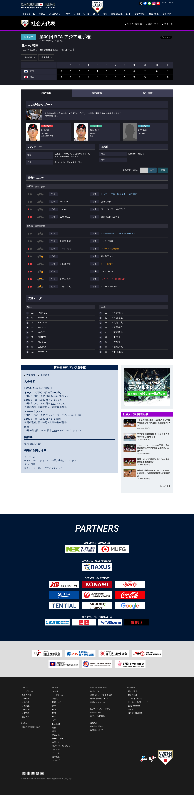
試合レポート (57, 735)
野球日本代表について (99, 699)
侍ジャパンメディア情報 (100, 709)
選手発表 (56, 757)
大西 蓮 (117, 342)
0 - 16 (54, 399)
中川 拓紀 (66, 248)
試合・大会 (153, 24)
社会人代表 (43, 23)
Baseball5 (56, 724)
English (170, 2)
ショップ (56, 760)
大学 (54, 706)
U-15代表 (26, 709)
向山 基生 (66, 279)
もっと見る (165, 486)
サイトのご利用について (138, 702)
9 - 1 (53, 403)
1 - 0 (54, 430)
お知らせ (56, 749)
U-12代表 (26, 713)
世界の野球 (132, 695)
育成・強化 (132, 691)
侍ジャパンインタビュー (62, 746)
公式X (130, 709)
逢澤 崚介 (118, 327)
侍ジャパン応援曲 (97, 716)
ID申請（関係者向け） (137, 713)
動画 (54, 731)
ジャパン (56, 691)
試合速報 (46, 93)
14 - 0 (54, 396)
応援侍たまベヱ (96, 712)
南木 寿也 (118, 347)
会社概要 (93, 723)
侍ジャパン (94, 691)
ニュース (56, 753)
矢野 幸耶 (66, 264)
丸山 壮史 (66, 286)
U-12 (54, 717)
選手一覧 (168, 24)
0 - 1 (73, 415)
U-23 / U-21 (26, 699)
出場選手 (45, 57)
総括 (54, 728)
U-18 (54, 709)
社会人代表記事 (134, 24)
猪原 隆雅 (118, 332)
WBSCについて (96, 730)
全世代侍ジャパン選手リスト (102, 695)
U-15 (54, 713)
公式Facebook (134, 706)
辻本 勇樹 (66, 241)
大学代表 (25, 702)
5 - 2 (53, 418)
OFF (152, 170)
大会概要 (28, 57)
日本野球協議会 (96, 726)
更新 (163, 170)
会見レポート (57, 742)
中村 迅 (117, 337)
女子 (54, 720)
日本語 (164, 2)
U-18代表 (26, 706)
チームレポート (58, 739)
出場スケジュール (97, 702)
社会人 (55, 699)
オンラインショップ (136, 699)
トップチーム (27, 691)
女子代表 (25, 717)
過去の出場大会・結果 (31, 727)
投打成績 (147, 93)
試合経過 (97, 93)
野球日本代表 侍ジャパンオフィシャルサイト (39, 5)
